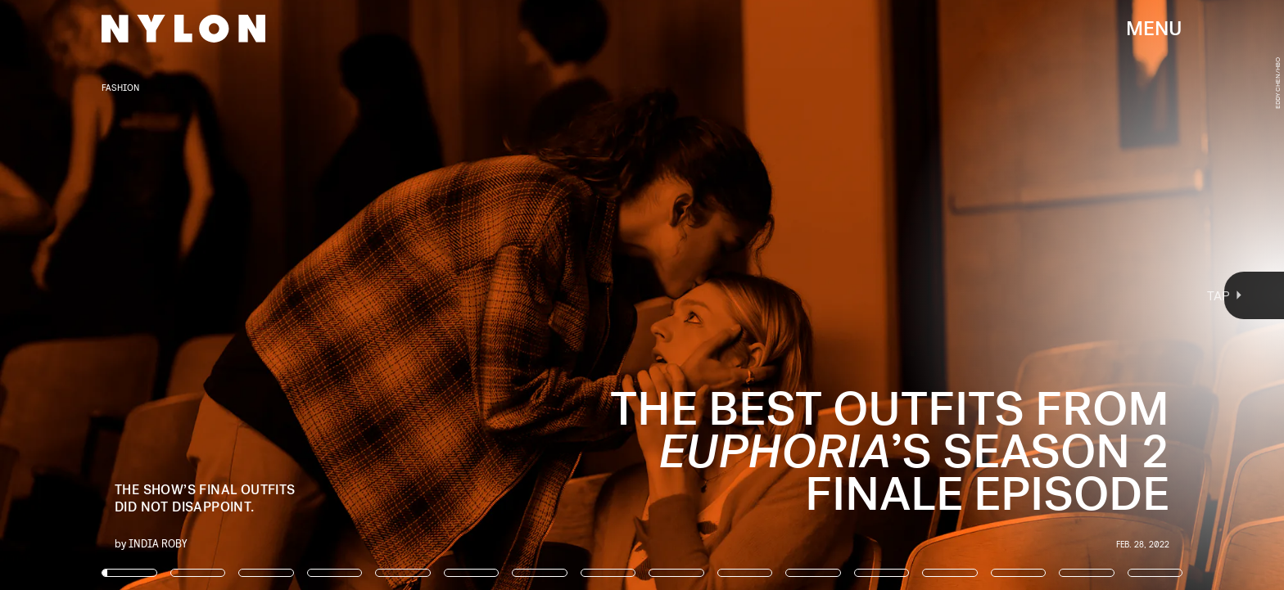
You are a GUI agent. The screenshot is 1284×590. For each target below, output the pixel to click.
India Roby (158, 543)
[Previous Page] (211, 295)
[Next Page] (853, 295)
